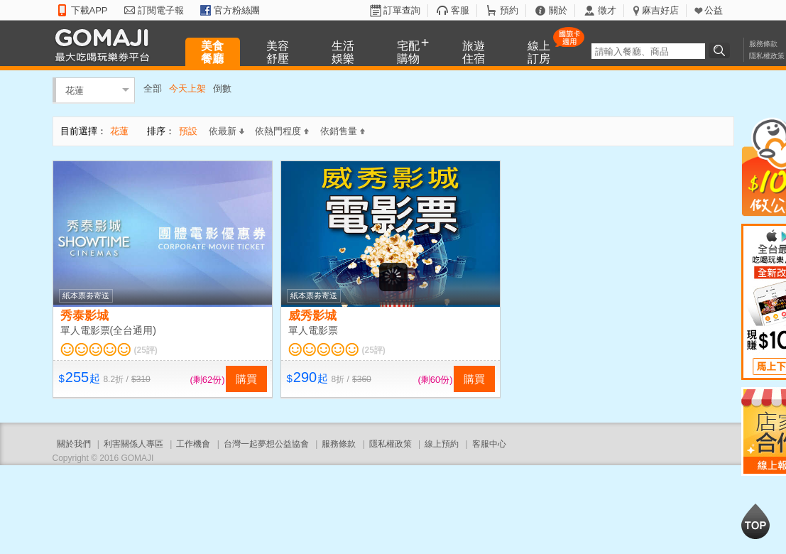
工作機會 (193, 444)
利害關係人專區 (133, 444)
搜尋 (721, 50)
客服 (460, 10)
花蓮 (74, 90)
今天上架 (187, 88)
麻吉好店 (660, 10)
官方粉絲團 (237, 10)
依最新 (226, 131)
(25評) (146, 350)
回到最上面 (755, 521)
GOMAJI (106, 44)
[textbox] (648, 51)
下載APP (89, 10)
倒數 (222, 88)
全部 (152, 88)
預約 (509, 10)
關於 (558, 10)
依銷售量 (342, 131)
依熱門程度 (282, 131)
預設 (188, 131)
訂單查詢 (401, 10)
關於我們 (74, 444)
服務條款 (763, 44)
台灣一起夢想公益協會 (266, 444)
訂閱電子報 (161, 10)
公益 (713, 10)
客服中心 (489, 444)
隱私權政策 (767, 56)
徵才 (607, 10)
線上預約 (442, 444)
